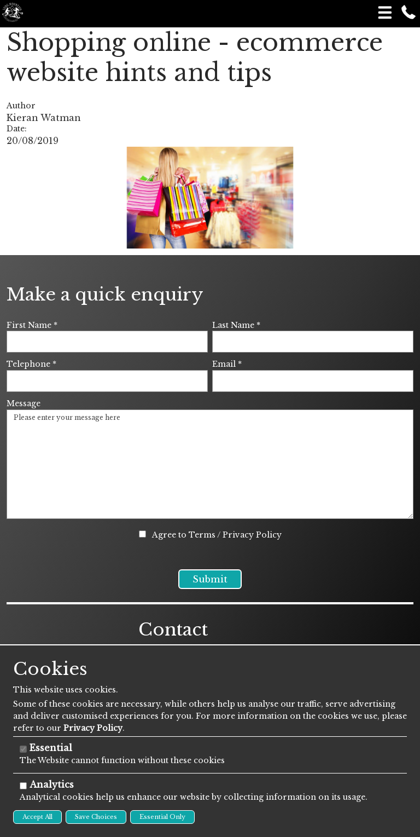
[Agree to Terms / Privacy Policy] (142, 534)
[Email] (312, 381)
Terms (202, 535)
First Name (32, 325)
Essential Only (162, 817)
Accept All (37, 817)
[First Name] (107, 342)
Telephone (31, 364)
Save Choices (96, 817)
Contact (173, 643)
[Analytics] (23, 785)
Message (23, 403)
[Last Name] (312, 342)
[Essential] (23, 749)
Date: (17, 129)
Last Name (236, 325)
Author (21, 106)
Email (227, 364)
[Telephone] (107, 381)
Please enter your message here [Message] (210, 464)
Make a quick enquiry (105, 294)
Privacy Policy (252, 535)
